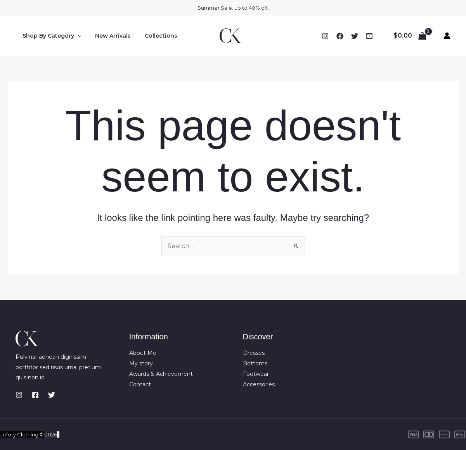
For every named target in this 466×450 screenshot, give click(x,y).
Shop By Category (50, 36)
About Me (142, 353)
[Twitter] (354, 36)
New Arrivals (108, 35)
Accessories (259, 384)
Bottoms (255, 363)
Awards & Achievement (161, 373)
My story (141, 363)
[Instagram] (325, 36)
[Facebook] (339, 36)
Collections (153, 35)
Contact (140, 384)
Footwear (256, 373)
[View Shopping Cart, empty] (410, 36)
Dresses (254, 353)
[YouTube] (369, 36)
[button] (76, 36)
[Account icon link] (446, 35)
